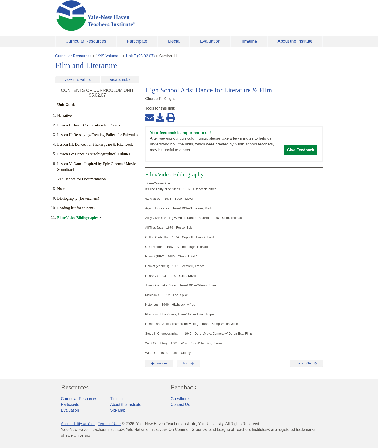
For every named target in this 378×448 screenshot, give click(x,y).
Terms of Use (109, 424)
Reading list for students (76, 208)
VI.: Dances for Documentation (81, 179)
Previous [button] (159, 363)
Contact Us (180, 404)
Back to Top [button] (306, 363)
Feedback (183, 387)
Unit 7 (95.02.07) (140, 56)
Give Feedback (300, 150)
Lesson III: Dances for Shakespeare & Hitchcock (95, 144)
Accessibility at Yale (78, 424)
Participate (137, 41)
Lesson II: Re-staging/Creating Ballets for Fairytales (97, 135)
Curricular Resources (86, 41)
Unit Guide (66, 105)
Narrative (64, 115)
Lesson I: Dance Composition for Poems (88, 125)
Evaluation (210, 41)
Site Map (117, 410)
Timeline (249, 41)
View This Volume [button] (78, 80)
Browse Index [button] (120, 80)
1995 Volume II (109, 56)
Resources (75, 387)
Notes (61, 189)
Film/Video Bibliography (77, 218)
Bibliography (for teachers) (78, 198)
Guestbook (180, 399)
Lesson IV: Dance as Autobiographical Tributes (93, 154)
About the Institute (294, 41)
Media (174, 41)
